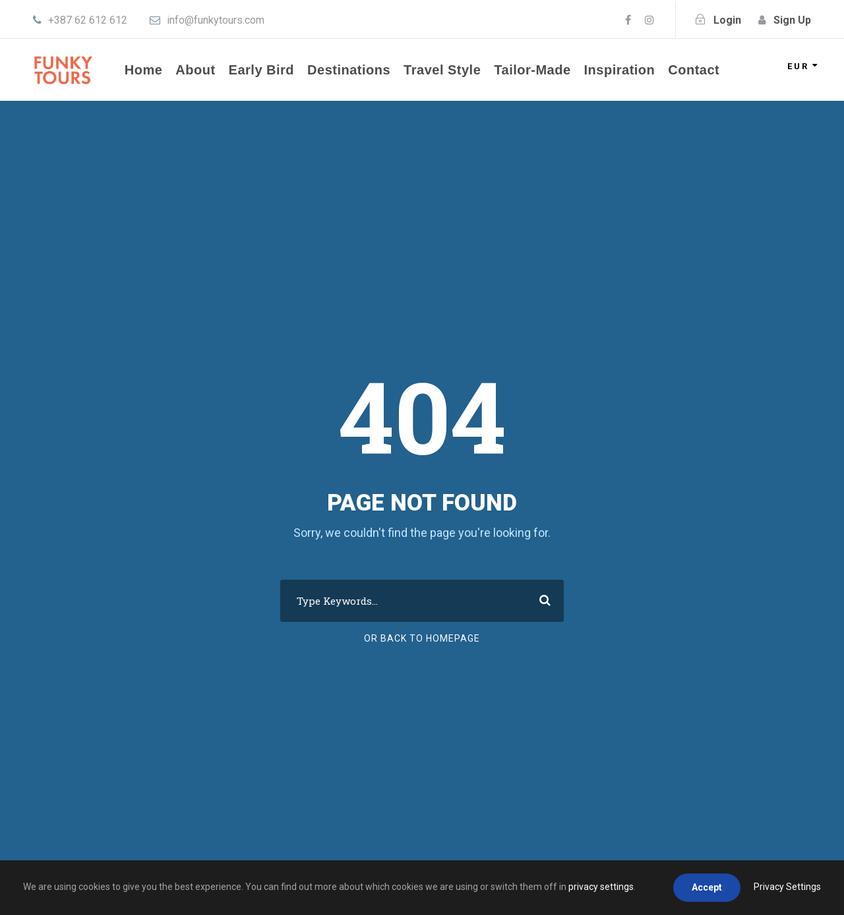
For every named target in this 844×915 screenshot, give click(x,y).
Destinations (348, 70)
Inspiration (619, 70)
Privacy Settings (787, 886)
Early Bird (261, 70)
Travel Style (442, 70)
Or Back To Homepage (422, 638)
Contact (693, 70)
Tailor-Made (532, 70)
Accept (707, 887)
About (195, 70)
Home (144, 70)
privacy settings (601, 886)
